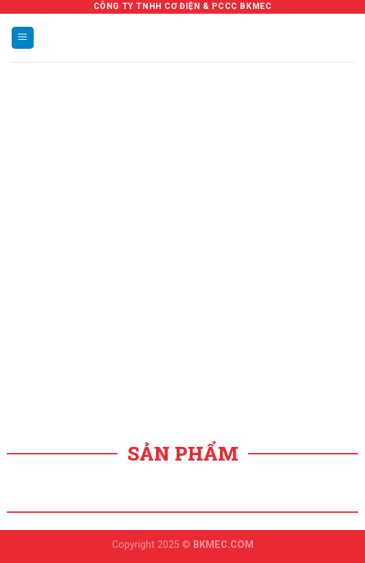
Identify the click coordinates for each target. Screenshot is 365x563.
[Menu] (23, 38)
